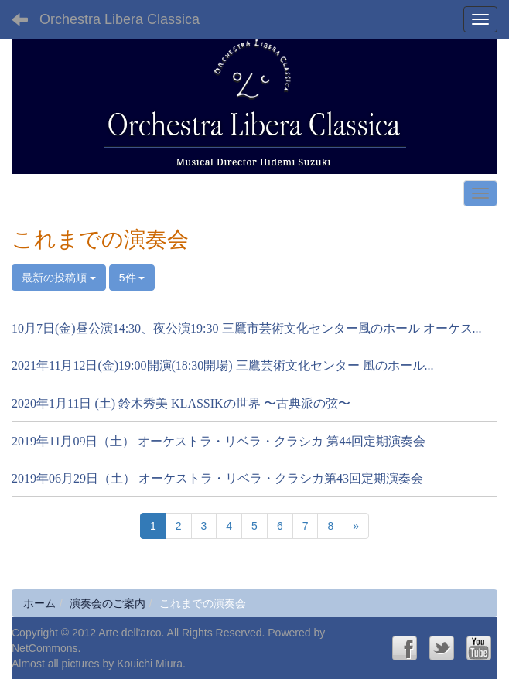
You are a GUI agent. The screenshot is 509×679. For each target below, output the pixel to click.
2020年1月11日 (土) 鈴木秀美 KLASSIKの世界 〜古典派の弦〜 (181, 403)
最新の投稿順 (59, 277)
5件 (132, 277)
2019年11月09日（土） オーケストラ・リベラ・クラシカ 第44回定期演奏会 (218, 441)
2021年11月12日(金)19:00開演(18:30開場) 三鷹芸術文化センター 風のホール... (223, 365)
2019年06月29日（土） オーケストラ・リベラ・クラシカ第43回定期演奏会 (217, 478)
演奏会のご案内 (107, 603)
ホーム (39, 603)
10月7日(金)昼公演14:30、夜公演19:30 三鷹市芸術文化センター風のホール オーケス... (247, 328)
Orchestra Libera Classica (119, 19)
